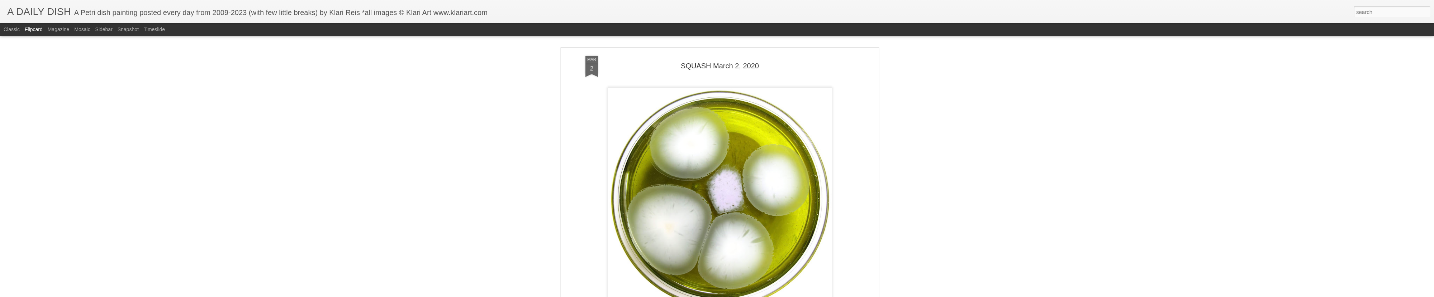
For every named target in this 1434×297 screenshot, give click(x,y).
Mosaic (82, 29)
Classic (12, 29)
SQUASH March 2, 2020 (720, 37)
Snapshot (128, 29)
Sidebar (104, 29)
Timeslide (154, 29)
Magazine (59, 29)
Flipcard (34, 29)
